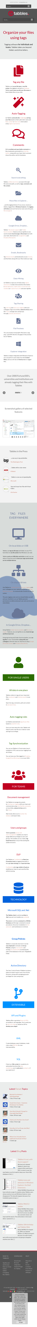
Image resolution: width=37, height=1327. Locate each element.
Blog (19, 1151)
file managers (7, 210)
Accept (21, 1322)
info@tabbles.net (23, 2)
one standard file (15, 949)
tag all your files (24, 722)
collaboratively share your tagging (20, 587)
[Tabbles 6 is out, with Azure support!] (9, 1163)
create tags (23, 118)
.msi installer (19, 947)
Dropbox (27, 756)
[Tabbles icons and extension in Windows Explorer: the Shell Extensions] (9, 1184)
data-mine (17, 121)
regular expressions (14, 123)
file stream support (14, 230)
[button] (4, 392)
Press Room (29, 1268)
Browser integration (17, 1263)
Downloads (17, 1261)
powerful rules (15, 723)
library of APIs (24, 1020)
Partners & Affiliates (29, 1271)
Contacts (28, 1266)
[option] (18, 392)
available (25, 917)
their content (9, 121)
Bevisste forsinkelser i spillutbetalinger (16, 1095)
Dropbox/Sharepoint (9, 237)
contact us (26, 1068)
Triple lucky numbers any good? (19, 1120)
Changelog (6, 1272)
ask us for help (11, 1024)
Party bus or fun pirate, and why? (20, 1128)
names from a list (16, 288)
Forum (18, 1089)
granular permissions (14, 313)
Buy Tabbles (6, 1274)
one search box (11, 705)
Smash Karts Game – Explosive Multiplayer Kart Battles (18, 1104)
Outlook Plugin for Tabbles (18, 1267)
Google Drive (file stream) (13, 758)
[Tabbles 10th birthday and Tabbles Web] (9, 1228)
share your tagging (18, 307)
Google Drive (22, 235)
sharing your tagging (13, 804)
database (26, 88)
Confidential (17, 859)
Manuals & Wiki (29, 1262)
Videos (5, 1270)
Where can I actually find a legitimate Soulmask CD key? (18, 1137)
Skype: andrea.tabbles (19, 1292)
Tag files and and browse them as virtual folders (7, 1265)
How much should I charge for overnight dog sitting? (18, 1112)
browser (30, 257)
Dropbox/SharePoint (21, 643)
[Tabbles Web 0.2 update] (9, 1208)
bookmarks (12, 697)
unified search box (13, 182)
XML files (15, 1045)
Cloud (7, 311)
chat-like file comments (23, 806)
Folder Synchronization (17, 630)
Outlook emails (10, 257)
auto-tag (8, 307)
